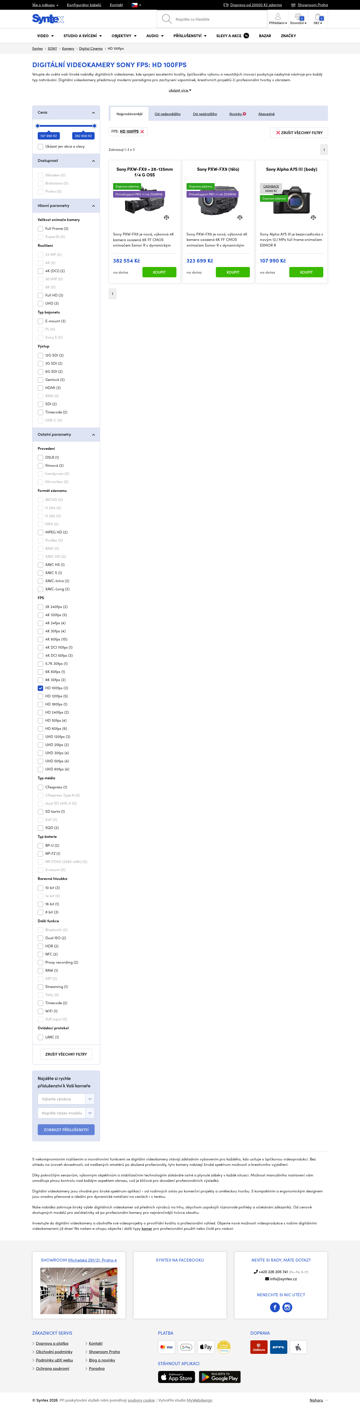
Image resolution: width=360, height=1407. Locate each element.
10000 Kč (271, 188)
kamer (147, 1228)
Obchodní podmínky (54, 1351)
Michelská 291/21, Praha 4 (92, 1260)
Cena (42, 112)
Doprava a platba (52, 1343)
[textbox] (56, 1098)
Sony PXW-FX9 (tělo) (218, 169)
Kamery (68, 48)
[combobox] (66, 1099)
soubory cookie (141, 1400)
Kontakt (116, 4)
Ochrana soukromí (52, 1368)
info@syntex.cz (283, 1279)
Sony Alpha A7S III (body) (291, 169)
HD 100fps (132, 131)
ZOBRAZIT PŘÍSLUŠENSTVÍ (66, 1129)
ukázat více (180, 90)
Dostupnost (48, 160)
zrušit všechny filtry (66, 1054)
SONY (52, 48)
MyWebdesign (199, 1400)
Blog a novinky (102, 1360)
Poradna (97, 1368)
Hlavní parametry (53, 205)
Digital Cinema (91, 48)
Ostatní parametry (54, 434)
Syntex (37, 48)
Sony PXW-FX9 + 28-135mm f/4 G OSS (145, 172)
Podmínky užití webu (54, 1360)
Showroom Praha (104, 1351)
